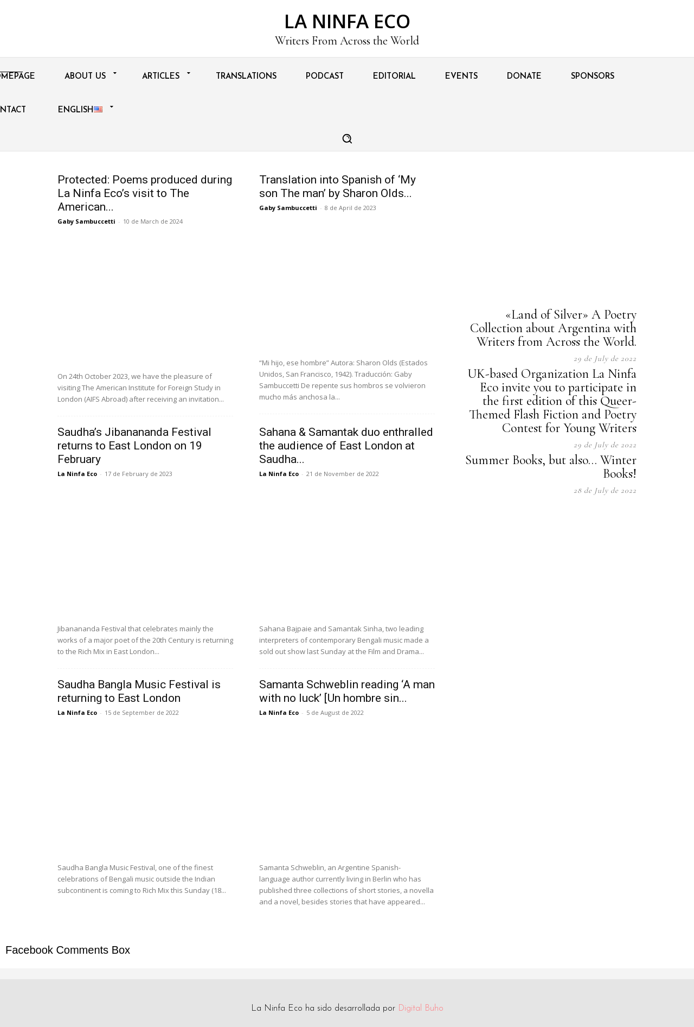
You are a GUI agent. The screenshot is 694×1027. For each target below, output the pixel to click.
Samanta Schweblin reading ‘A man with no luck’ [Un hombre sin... (347, 691)
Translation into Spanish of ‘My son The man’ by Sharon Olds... (337, 186)
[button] (347, 138)
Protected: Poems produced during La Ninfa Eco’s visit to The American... (144, 193)
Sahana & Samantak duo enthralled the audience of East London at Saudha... (346, 446)
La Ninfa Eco (77, 474)
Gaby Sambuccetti (86, 221)
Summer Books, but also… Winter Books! (551, 466)
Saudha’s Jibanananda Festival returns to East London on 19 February (134, 446)
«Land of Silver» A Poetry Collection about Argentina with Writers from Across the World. (553, 328)
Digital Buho (421, 1008)
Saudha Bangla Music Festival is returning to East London (139, 691)
